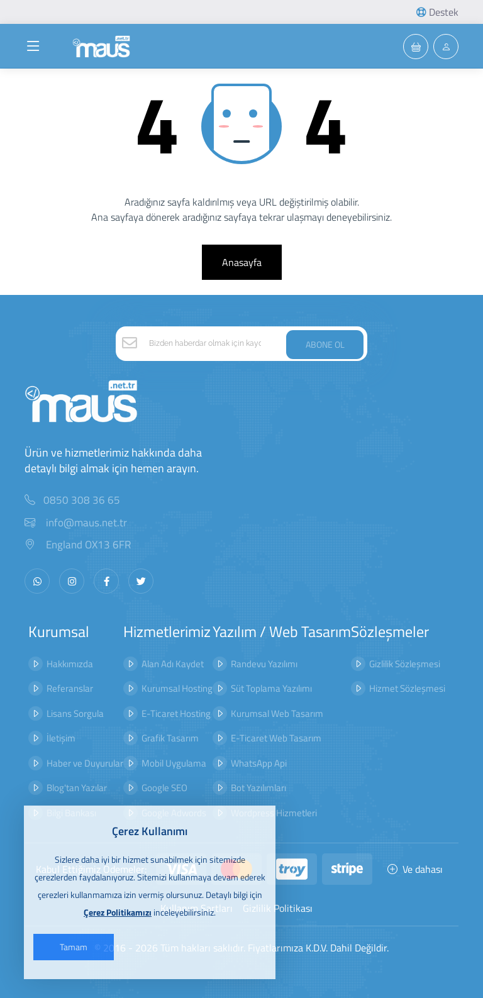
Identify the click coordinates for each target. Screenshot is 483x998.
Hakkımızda (70, 664)
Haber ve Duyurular (85, 763)
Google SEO (164, 787)
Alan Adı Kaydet (173, 664)
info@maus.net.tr (76, 523)
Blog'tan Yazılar (77, 787)
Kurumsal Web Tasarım (277, 713)
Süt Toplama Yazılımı (271, 688)
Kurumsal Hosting (177, 688)
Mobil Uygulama (174, 763)
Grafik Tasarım (170, 738)
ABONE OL (325, 344)
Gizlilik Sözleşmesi (404, 664)
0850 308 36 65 (81, 500)
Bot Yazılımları (258, 787)
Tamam (73, 946)
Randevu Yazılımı (264, 664)
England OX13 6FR (78, 545)
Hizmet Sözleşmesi (407, 688)
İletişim (61, 738)
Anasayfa (242, 262)
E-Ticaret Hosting (176, 713)
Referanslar (70, 688)
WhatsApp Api (259, 763)
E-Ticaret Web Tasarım (276, 738)
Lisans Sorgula (75, 713)
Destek (437, 11)
